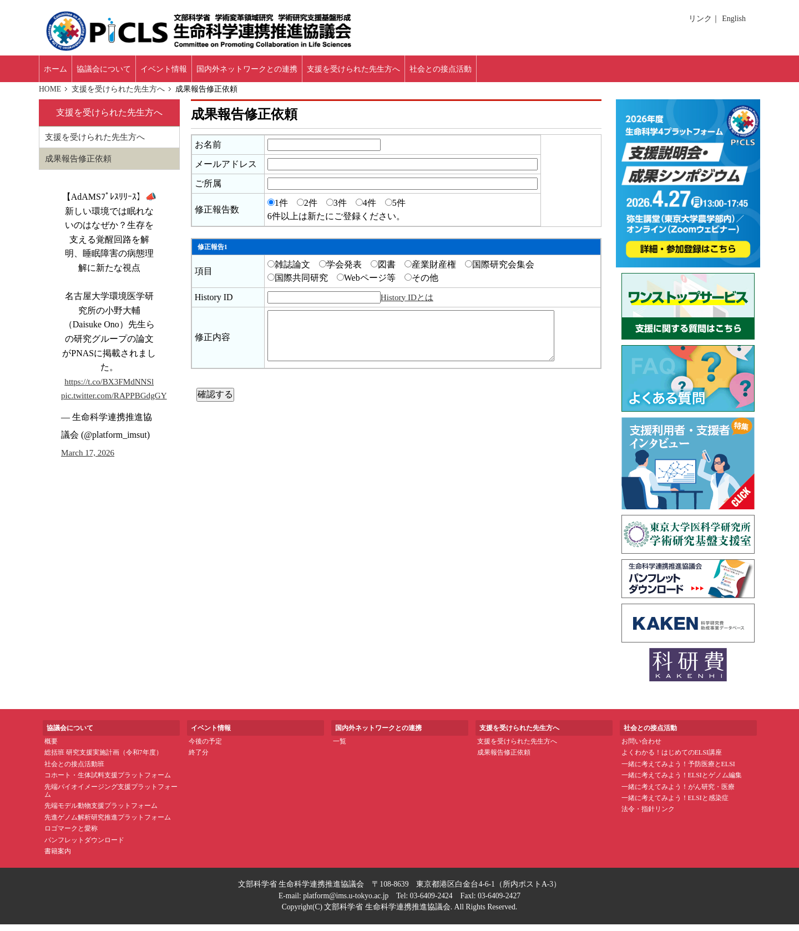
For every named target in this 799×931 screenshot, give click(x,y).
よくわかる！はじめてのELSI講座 (671, 759)
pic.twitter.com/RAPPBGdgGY (117, 403)
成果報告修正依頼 (80, 166)
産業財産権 (430, 271)
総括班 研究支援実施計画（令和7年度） (103, 759)
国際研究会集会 (499, 271)
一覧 (339, 748)
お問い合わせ (641, 748)
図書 (383, 271)
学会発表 (340, 271)
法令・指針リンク (648, 816)
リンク (702, 18)
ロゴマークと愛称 (71, 835)
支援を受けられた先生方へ (119, 95)
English (734, 18)
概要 (51, 748)
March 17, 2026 (89, 460)
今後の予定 (205, 748)
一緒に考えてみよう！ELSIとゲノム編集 (681, 782)
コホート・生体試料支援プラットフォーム (107, 782)
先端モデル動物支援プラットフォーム (101, 813)
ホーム (61, 72)
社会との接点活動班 (74, 771)
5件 (395, 209)
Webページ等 (366, 284)
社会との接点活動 (533, 72)
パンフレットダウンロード (84, 847)
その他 (421, 284)
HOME (50, 95)
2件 (307, 209)
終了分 (199, 759)
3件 (336, 209)
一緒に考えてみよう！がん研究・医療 (678, 793)
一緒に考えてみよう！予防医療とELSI (678, 771)
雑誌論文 (288, 271)
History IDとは (409, 303)
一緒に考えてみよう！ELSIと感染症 (675, 804)
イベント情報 (197, 72)
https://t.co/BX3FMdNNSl (109, 389)
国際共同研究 (297, 284)
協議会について (123, 72)
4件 (366, 209)
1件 (277, 209)
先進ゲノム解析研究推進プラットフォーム (107, 824)
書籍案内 (57, 858)
